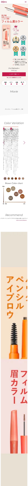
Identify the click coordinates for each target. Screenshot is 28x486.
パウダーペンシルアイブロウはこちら (21, 190)
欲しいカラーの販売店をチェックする (14, 77)
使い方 (22, 83)
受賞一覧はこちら (16, 34)
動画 (5, 83)
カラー (11, 83)
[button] (2, 136)
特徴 (17, 83)
